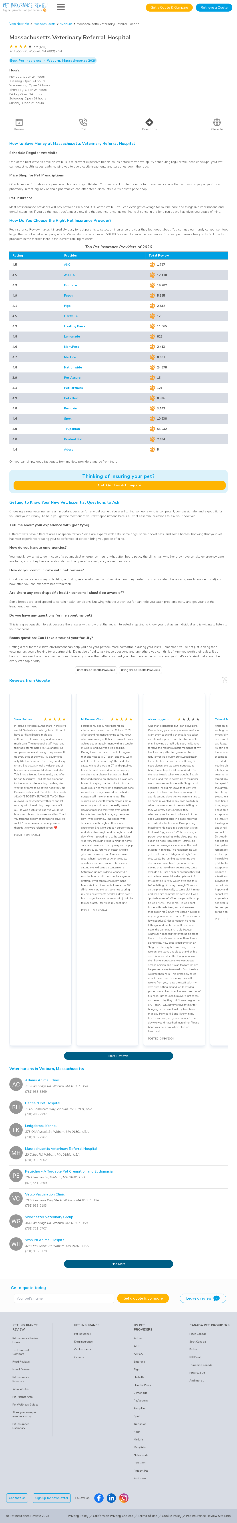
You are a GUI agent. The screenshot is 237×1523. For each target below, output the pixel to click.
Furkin (193, 1349)
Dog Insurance (83, 1341)
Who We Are (20, 1389)
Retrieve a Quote (214, 7)
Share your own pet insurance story (24, 1414)
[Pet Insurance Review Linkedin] (111, 1498)
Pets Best (71, 398)
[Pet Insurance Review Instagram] (124, 1498)
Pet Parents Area (22, 1397)
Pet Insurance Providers (20, 1379)
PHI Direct (195, 1357)
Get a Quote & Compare (169, 7)
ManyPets (71, 347)
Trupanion (72, 429)
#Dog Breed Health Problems (140, 670)
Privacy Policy (78, 1516)
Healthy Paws (74, 326)
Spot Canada (197, 1341)
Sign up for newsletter (51, 1498)
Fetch (68, 295)
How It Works (21, 1369)
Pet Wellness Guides (25, 1404)
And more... (141, 1478)
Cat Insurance (82, 1349)
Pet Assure (72, 378)
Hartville (71, 316)
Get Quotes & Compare (120, 485)
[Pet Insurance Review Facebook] (99, 1498)
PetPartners (73, 388)
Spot (68, 419)
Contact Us (17, 1498)
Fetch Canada (198, 1334)
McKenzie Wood (92, 719)
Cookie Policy (171, 1516)
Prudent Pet (73, 439)
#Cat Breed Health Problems (96, 670)
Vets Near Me (19, 24)
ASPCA (69, 275)
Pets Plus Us (197, 1373)
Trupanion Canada (201, 1365)
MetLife (70, 357)
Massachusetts (45, 24)
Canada (79, 1357)
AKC (67, 265)
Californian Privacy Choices (113, 1516)
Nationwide (73, 367)
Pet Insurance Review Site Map (208, 1516)
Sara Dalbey (23, 719)
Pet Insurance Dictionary (20, 1426)
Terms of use (147, 1516)
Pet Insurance (82, 1334)
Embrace (70, 285)
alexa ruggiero (158, 719)
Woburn (66, 24)
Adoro (69, 449)
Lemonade (72, 336)
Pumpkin (70, 408)
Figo (67, 306)
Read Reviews (21, 1361)
